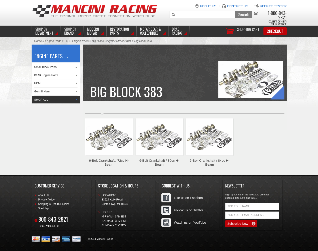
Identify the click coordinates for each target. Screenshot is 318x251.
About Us (208, 6)
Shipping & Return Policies (54, 204)
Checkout (275, 31)
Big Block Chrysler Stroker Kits (111, 41)
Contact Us (237, 6)
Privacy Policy (46, 199)
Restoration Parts (119, 31)
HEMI (38, 83)
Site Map (43, 208)
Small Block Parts (45, 67)
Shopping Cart (248, 29)
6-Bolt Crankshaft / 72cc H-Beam (109, 162)
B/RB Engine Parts (77, 41)
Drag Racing (177, 31)
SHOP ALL (41, 99)
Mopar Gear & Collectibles (150, 31)
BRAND (70, 31)
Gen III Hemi (42, 91)
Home (38, 41)
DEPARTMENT (44, 31)
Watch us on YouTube (190, 222)
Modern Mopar (93, 31)
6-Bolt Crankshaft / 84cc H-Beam (209, 162)
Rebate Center (273, 6)
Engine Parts (53, 41)
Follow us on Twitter (188, 210)
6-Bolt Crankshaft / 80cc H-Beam (159, 162)
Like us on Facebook (189, 198)
